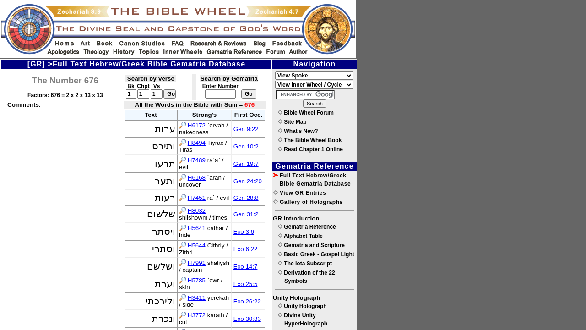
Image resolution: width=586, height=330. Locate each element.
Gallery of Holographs (308, 202)
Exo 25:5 (245, 283)
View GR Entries (299, 193)
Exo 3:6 (243, 231)
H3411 (197, 297)
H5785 (197, 280)
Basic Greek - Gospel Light (316, 254)
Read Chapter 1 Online (310, 149)
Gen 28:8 (246, 197)
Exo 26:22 (247, 301)
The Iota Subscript (305, 263)
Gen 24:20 (247, 181)
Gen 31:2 (246, 214)
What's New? (298, 131)
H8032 (197, 210)
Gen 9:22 (246, 129)
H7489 (197, 160)
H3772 (197, 315)
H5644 (197, 245)
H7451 (197, 197)
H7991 (197, 262)
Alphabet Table (300, 236)
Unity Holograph (302, 306)
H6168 (197, 177)
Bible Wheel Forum (306, 113)
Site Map (292, 122)
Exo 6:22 (245, 249)
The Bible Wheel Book (310, 140)
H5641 (197, 228)
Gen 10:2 (246, 146)
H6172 (197, 125)
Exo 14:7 (245, 266)
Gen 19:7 (246, 163)
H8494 (197, 142)
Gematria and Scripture (311, 245)
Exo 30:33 (247, 318)
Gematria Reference (307, 227)
